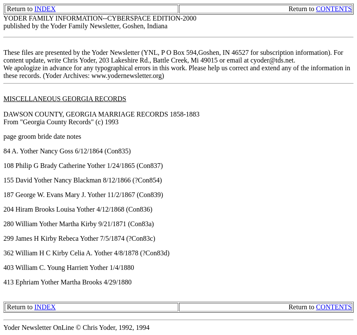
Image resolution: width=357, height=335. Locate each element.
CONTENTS (334, 8)
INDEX (45, 8)
